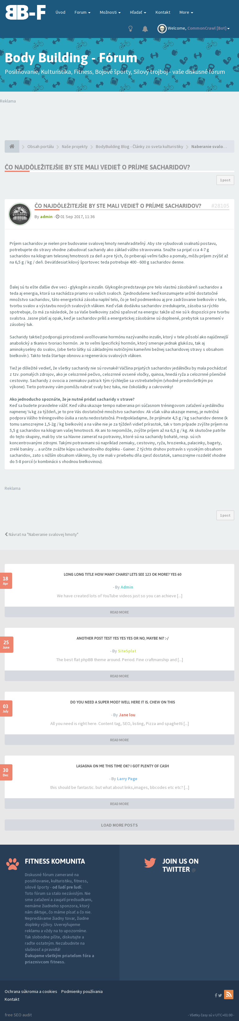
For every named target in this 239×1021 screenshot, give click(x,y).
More (186, 12)
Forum (83, 12)
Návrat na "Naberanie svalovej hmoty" (41, 534)
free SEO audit (18, 1015)
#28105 (220, 206)
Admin (127, 587)
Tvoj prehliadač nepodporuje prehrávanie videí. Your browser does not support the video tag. (119, 116)
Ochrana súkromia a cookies (31, 991)
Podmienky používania (82, 991)
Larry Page (127, 778)
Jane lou (127, 715)
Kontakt (163, 12)
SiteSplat (127, 651)
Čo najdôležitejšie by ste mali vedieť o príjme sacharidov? (97, 167)
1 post (225, 180)
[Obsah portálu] (12, 146)
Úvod (60, 12)
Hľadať (138, 12)
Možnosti (110, 12)
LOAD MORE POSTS (119, 825)
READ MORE (119, 612)
